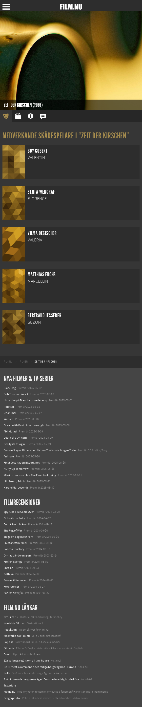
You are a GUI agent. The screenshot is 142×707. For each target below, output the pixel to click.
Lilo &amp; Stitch (14, 481)
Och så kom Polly (14, 518)
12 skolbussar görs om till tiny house (26, 660)
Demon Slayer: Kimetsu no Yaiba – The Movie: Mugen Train (40, 450)
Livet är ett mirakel (15, 543)
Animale (9, 456)
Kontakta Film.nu (14, 623)
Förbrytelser (11, 586)
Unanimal (10, 413)
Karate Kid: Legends (16, 487)
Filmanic (9, 648)
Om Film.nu (11, 617)
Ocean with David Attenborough (24, 425)
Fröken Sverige (13, 561)
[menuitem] (8, 362)
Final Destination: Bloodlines (22, 462)
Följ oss (8, 642)
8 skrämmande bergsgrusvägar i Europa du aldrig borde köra (41, 679)
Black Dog (10, 388)
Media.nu (10, 691)
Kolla (7, 673)
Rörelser (9, 406)
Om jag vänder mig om (18, 555)
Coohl (7, 654)
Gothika (9, 574)
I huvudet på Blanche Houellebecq (25, 400)
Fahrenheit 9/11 (13, 593)
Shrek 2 (8, 568)
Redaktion (10, 629)
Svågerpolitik (12, 698)
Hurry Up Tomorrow (16, 469)
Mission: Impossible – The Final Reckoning (30, 475)
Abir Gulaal (10, 431)
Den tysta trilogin (14, 444)
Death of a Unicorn (15, 437)
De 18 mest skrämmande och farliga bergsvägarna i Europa (40, 667)
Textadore (10, 685)
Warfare (8, 419)
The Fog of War (13, 530)
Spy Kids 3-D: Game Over (19, 512)
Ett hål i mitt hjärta (15, 524)
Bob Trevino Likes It (16, 394)
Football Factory (14, 549)
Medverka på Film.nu (17, 636)
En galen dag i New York (18, 536)
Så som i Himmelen (15, 580)
